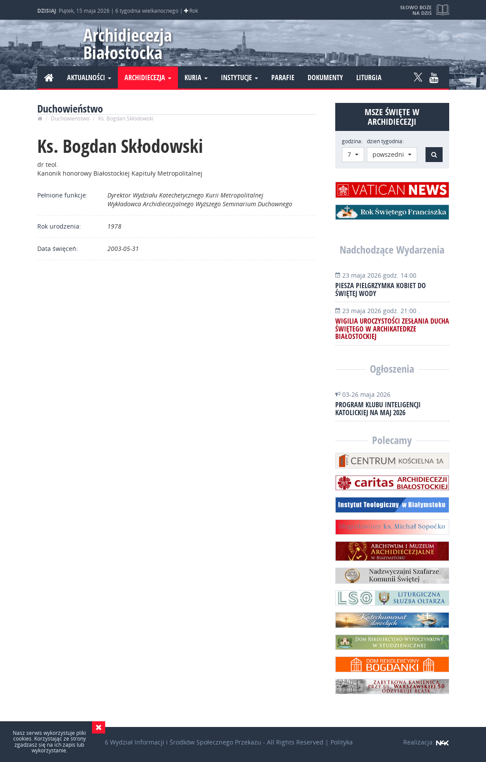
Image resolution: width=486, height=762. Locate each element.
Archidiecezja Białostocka (127, 43)
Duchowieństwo (70, 118)
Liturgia (369, 77)
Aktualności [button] (89, 77)
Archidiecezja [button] (147, 77)
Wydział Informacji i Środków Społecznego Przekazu (185, 742)
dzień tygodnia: (385, 141)
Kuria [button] (196, 77)
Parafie (282, 77)
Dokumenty (325, 77)
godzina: (352, 141)
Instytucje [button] (239, 77)
